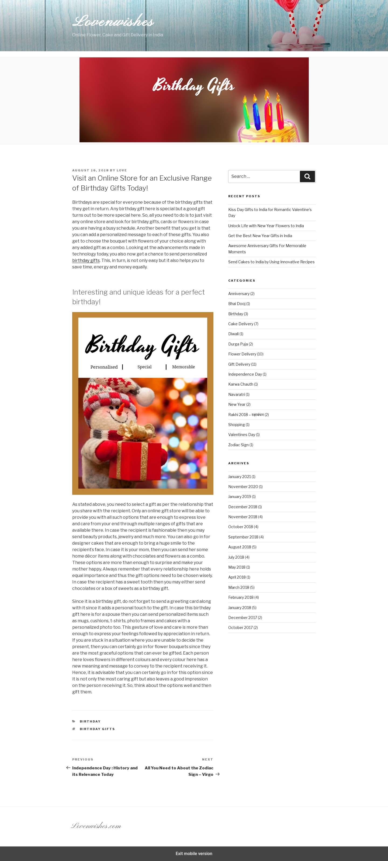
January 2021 (239, 476)
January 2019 (239, 496)
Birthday (90, 721)
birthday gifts (86, 260)
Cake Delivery (240, 323)
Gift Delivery (239, 364)
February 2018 (241, 597)
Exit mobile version (194, 853)
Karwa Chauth (240, 384)
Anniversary (239, 293)
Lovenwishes (113, 22)
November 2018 (242, 516)
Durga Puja (238, 344)
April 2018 (237, 577)
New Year (236, 404)
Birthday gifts (97, 729)
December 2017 (242, 617)
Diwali (233, 333)
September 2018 (243, 537)
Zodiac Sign (238, 444)
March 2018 (238, 587)
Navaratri (236, 394)
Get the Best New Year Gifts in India (260, 235)
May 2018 (236, 567)
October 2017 (240, 627)
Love (122, 170)
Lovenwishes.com (96, 826)
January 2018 (239, 607)
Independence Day (245, 374)
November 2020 (243, 486)
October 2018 (240, 526)
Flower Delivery (242, 354)
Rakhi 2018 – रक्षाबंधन (246, 414)
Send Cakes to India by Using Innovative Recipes (271, 262)
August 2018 (239, 547)
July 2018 (236, 557)
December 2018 (242, 506)
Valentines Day (241, 434)
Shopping (236, 424)
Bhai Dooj (236, 303)
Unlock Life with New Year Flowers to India (266, 225)
